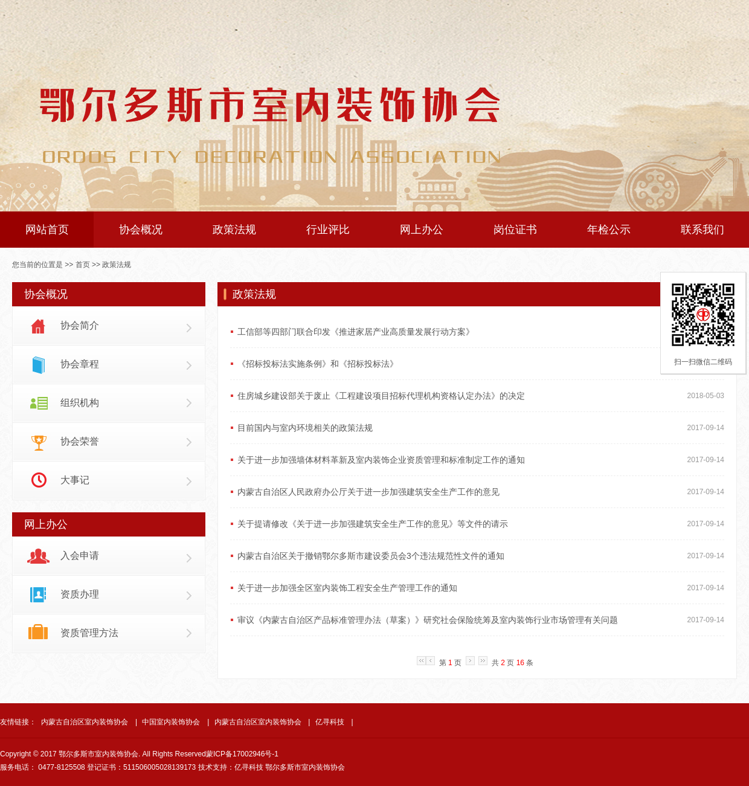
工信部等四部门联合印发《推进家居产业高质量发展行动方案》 (355, 332)
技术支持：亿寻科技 (230, 767)
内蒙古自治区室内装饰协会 (84, 722)
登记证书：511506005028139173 (141, 767)
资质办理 (79, 594)
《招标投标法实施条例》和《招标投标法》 (317, 364)
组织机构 (79, 403)
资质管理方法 (89, 633)
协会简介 (79, 325)
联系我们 (702, 230)
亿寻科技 (329, 722)
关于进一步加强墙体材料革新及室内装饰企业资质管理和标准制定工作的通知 (381, 460)
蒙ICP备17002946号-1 (242, 754)
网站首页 (47, 230)
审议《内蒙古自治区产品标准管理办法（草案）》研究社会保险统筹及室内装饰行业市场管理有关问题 (427, 620)
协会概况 (140, 230)
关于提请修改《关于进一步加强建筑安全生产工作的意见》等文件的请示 (372, 524)
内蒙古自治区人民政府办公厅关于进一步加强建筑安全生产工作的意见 (368, 492)
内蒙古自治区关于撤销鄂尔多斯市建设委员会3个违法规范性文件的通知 (370, 556)
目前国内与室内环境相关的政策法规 (305, 428)
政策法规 (234, 230)
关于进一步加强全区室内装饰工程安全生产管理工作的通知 (347, 588)
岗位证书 (515, 230)
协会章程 (79, 364)
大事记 (74, 480)
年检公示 (609, 230)
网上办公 (421, 230)
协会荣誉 (79, 441)
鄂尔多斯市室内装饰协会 (305, 767)
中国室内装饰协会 (171, 722)
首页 (83, 264)
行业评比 (328, 230)
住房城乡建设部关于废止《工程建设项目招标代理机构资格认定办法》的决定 (381, 396)
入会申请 (79, 555)
